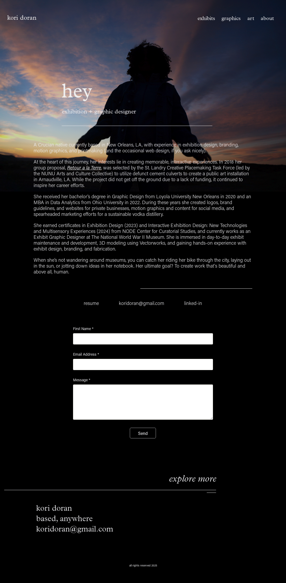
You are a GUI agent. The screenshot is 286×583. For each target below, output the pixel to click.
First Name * (83, 329)
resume (91, 303)
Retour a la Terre (84, 167)
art (250, 18)
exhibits (206, 18)
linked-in (193, 303)
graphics (231, 18)
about (267, 18)
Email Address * (86, 354)
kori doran (22, 17)
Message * (81, 380)
